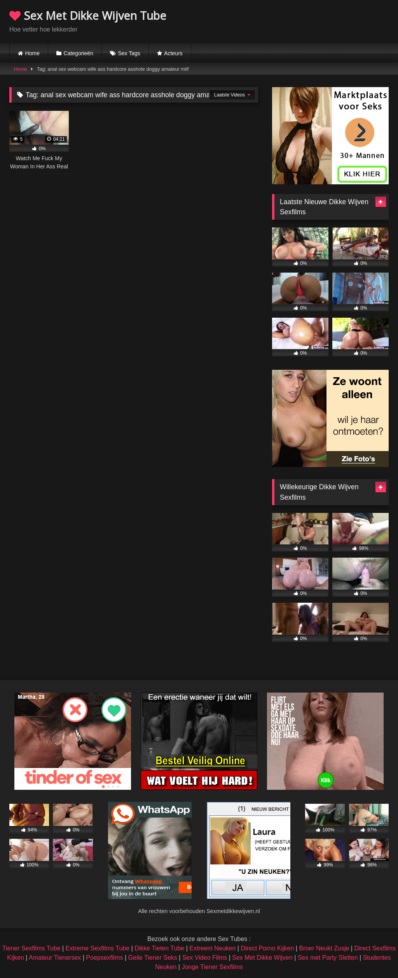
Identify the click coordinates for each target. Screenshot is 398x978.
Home (32, 53)
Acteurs (173, 53)
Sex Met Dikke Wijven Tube (87, 15)
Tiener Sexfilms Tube (31, 948)
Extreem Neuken (212, 948)
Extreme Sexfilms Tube (98, 948)
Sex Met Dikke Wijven (262, 957)
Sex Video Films (204, 957)
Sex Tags (129, 53)
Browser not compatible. (298, 20)
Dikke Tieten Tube (159, 948)
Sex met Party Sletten (328, 957)
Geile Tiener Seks (152, 957)
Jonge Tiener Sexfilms (212, 967)
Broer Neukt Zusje (324, 948)
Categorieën (78, 53)
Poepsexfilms (104, 957)
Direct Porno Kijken (267, 948)
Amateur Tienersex (55, 957)
